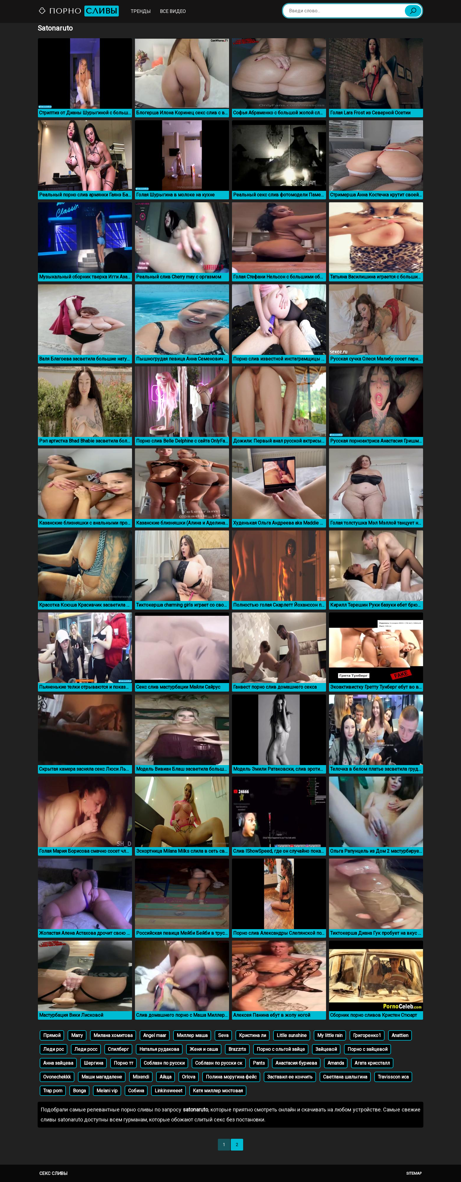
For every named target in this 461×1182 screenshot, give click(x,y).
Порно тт (123, 1063)
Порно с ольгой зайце (281, 1049)
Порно (78, 11)
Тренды (141, 11)
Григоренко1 (367, 1035)
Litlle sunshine (292, 1035)
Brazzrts (237, 1049)
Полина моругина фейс (231, 1077)
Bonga (79, 1090)
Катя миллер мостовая (218, 1090)
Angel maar (154, 1035)
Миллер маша (192, 1035)
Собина (136, 1090)
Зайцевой (326, 1049)
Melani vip (107, 1090)
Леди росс (85, 1049)
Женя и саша (204, 1049)
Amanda (336, 1063)
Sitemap (414, 1173)
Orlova (188, 1077)
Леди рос (53, 1049)
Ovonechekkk (57, 1077)
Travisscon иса (393, 1077)
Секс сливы (53, 1173)
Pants (259, 1063)
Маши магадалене (101, 1077)
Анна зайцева (58, 1063)
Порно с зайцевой (367, 1049)
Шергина (93, 1063)
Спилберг (118, 1049)
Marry (77, 1035)
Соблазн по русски (164, 1063)
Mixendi (141, 1077)
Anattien (400, 1035)
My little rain (330, 1035)
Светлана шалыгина (345, 1077)
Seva (223, 1035)
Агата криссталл (372, 1063)
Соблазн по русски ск (218, 1063)
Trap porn (52, 1090)
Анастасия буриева (296, 1063)
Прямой (52, 1035)
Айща (165, 1077)
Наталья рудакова (159, 1049)
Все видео (173, 11)
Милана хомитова (113, 1035)
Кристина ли (252, 1035)
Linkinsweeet (168, 1090)
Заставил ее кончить (290, 1077)
